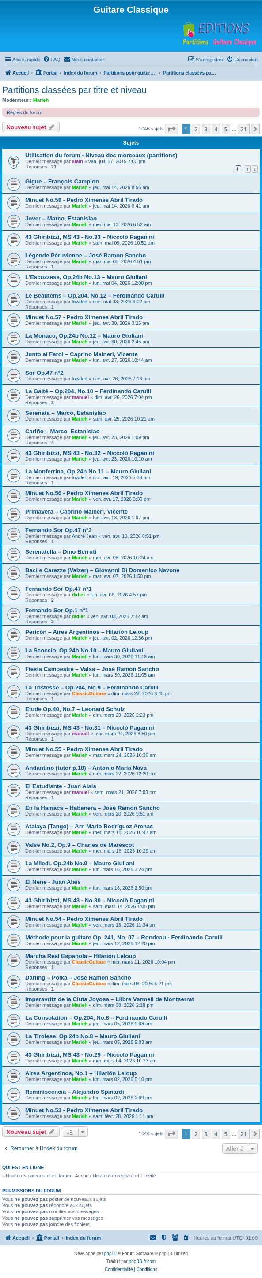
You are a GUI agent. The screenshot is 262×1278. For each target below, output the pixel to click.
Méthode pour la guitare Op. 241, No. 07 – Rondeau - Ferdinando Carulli (124, 937)
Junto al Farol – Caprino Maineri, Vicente (81, 354)
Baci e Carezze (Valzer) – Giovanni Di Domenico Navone (102, 570)
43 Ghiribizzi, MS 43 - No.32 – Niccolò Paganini (89, 453)
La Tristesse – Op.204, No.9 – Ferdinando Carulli (92, 687)
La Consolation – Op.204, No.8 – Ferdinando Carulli (96, 1017)
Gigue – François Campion (62, 181)
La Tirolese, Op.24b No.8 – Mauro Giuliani (82, 1036)
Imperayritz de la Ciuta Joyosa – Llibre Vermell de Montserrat (109, 999)
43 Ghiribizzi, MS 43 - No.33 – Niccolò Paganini (89, 237)
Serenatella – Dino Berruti (60, 551)
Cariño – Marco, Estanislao (62, 431)
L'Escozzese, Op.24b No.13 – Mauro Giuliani (86, 277)
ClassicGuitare (89, 693)
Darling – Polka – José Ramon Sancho (78, 977)
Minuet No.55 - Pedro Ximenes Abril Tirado (84, 749)
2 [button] (195, 129)
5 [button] (226, 129)
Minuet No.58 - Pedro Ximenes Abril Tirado (84, 200)
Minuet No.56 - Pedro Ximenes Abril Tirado (84, 493)
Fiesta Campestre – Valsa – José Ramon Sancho (92, 669)
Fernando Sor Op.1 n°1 (56, 610)
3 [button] (206, 129)
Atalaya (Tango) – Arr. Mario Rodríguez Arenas (89, 826)
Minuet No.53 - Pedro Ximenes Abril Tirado (84, 1110)
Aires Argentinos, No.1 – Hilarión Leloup (81, 1073)
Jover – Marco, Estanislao (61, 218)
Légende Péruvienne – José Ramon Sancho (85, 255)
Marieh (41, 100)
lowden (79, 301)
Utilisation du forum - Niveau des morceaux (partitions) (101, 155)
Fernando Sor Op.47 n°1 (58, 588)
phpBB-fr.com (142, 1261)
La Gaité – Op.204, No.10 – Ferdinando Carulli (88, 391)
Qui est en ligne (23, 1167)
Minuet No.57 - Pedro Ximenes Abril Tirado (84, 317)
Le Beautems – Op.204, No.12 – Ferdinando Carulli (94, 295)
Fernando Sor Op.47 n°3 (58, 530)
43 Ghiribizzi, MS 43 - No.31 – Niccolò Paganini (89, 727)
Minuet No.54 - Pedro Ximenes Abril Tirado (84, 919)
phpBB (111, 1253)
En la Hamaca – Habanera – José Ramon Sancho (92, 808)
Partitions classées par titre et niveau (74, 90)
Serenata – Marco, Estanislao (65, 413)
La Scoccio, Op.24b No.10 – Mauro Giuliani (84, 650)
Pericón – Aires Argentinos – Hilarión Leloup (86, 632)
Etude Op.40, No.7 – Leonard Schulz (75, 709)
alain (77, 161)
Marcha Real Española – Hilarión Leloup (80, 956)
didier (78, 594)
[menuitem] (52, 59)
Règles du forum (24, 112)
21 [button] (243, 129)
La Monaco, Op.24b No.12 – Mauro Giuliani (84, 335)
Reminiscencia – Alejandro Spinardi (74, 1091)
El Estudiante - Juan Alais (60, 786)
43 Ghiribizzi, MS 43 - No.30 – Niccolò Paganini (89, 900)
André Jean (84, 536)
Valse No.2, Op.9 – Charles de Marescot (79, 845)
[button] (171, 129)
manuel (80, 397)
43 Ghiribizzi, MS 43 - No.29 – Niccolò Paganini (89, 1054)
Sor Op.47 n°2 (44, 372)
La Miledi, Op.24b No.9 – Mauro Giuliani (79, 863)
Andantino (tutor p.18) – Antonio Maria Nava (86, 767)
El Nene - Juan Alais (53, 882)
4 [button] (215, 129)
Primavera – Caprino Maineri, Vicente (76, 511)
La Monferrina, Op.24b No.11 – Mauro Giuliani (88, 471)
